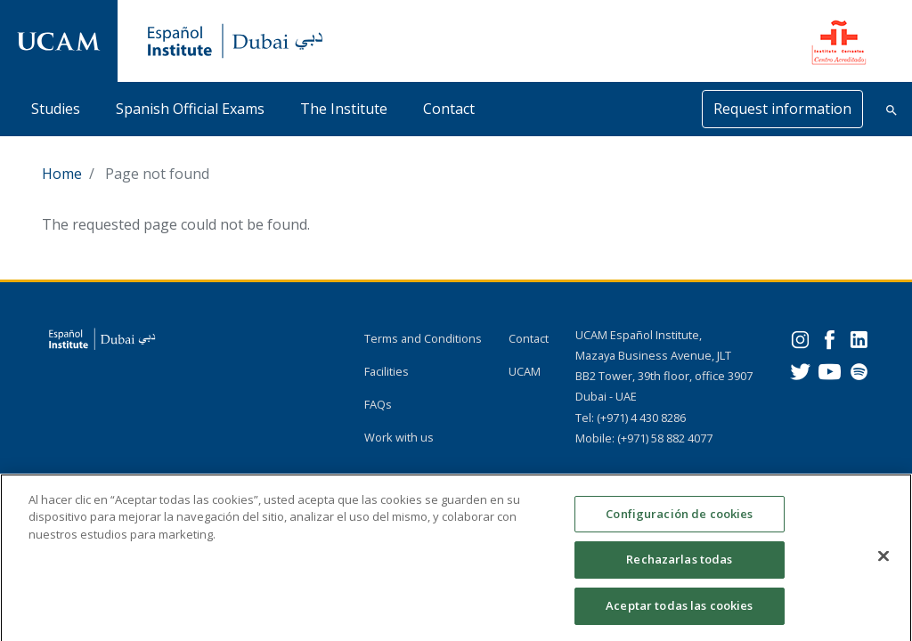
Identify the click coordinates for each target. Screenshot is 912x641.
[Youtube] (829, 370)
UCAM (525, 371)
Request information (782, 108)
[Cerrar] (883, 563)
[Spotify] (859, 370)
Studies (55, 108)
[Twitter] (800, 370)
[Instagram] (800, 337)
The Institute (343, 108)
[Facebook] (829, 337)
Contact (449, 108)
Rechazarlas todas (679, 567)
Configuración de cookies (679, 522)
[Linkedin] (859, 337)
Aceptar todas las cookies (679, 613)
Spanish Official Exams (190, 108)
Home (62, 173)
